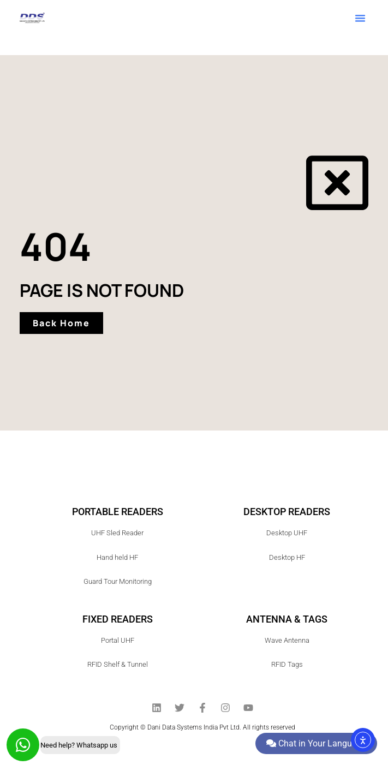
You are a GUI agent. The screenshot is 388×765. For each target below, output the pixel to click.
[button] (360, 18)
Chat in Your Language (316, 743)
